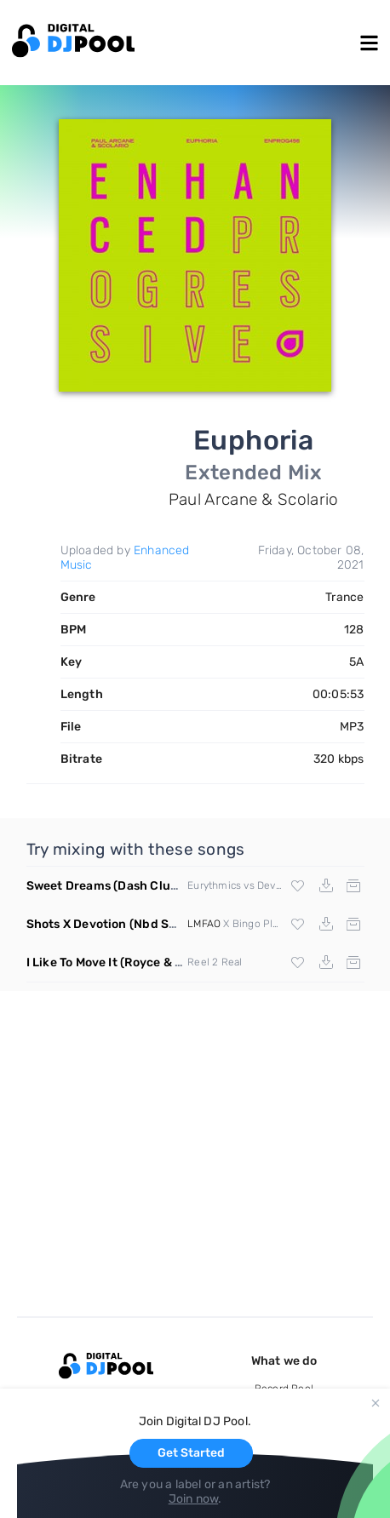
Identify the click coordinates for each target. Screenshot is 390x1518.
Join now (194, 1499)
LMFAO (204, 924)
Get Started (191, 1453)
